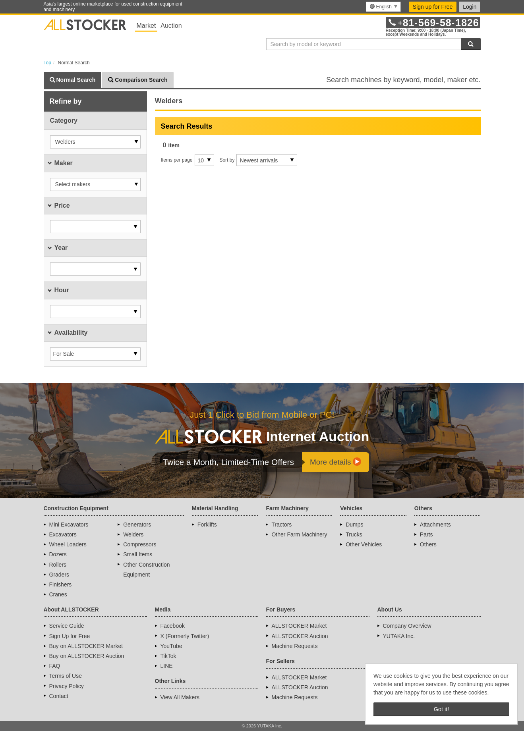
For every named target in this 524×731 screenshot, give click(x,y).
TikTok (168, 656)
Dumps (354, 524)
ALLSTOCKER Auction (300, 636)
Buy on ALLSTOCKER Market (86, 646)
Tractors (281, 524)
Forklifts (207, 524)
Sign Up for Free (69, 636)
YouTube (171, 646)
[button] (95, 142)
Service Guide (66, 626)
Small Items (137, 554)
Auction (171, 25)
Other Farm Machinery (299, 534)
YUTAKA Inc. (399, 636)
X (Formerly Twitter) (184, 636)
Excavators (63, 534)
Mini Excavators (69, 524)
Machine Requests (295, 646)
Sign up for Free (432, 7)
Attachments (435, 524)
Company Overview (407, 626)
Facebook (172, 626)
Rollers (58, 564)
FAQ (54, 666)
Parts (426, 534)
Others (428, 544)
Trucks (354, 534)
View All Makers (180, 697)
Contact (58, 696)
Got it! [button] (441, 709)
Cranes (58, 594)
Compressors (139, 544)
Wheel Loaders (68, 544)
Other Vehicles (364, 544)
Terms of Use (65, 676)
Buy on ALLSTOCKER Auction (86, 656)
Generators (137, 524)
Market (146, 25)
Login (469, 7)
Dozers (58, 554)
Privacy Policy (66, 686)
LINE (166, 666)
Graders (59, 574)
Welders (133, 534)
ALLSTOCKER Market (299, 626)
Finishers (60, 584)
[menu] (383, 7)
